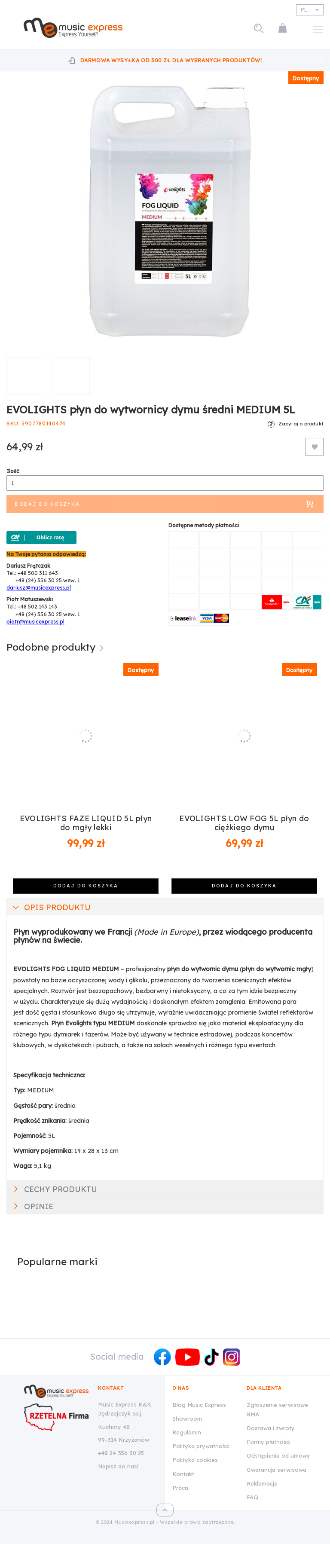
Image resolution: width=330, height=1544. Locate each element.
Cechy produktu (60, 1189)
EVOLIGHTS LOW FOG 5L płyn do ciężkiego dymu (244, 823)
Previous (15, 768)
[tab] (165, 906)
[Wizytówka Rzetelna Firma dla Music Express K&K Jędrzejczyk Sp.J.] (56, 1417)
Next (314, 768)
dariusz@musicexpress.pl (38, 587)
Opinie (38, 1206)
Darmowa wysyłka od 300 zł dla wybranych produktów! (171, 60)
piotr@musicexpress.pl (35, 621)
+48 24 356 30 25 (121, 1452)
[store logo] (73, 28)
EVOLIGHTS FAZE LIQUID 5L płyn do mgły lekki (86, 823)
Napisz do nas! (118, 1466)
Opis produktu (57, 907)
